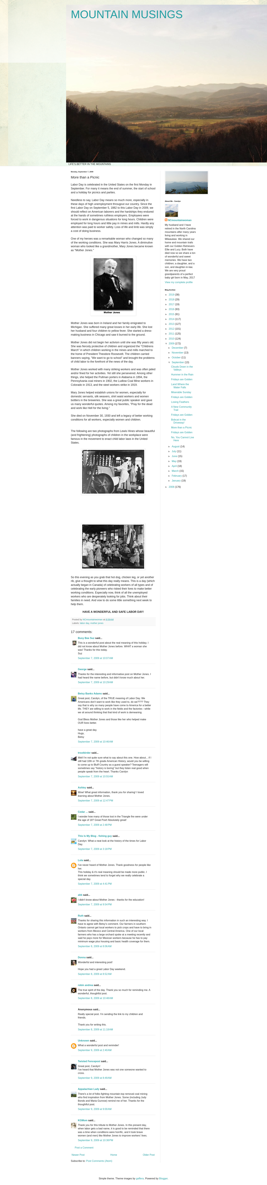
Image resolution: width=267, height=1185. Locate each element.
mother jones (96, 623)
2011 (172, 333)
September (178, 362)
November (178, 352)
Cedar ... (83, 812)
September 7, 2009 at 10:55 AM (95, 776)
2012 (172, 328)
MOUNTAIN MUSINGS (127, 14)
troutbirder (84, 752)
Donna (82, 957)
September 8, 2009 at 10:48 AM (95, 998)
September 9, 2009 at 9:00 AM (95, 1109)
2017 (172, 304)
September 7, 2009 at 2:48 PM (95, 825)
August (176, 446)
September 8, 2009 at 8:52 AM (95, 974)
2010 (172, 338)
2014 (172, 319)
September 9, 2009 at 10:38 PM (95, 1140)
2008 (172, 487)
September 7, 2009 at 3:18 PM (95, 849)
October (176, 357)
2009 (172, 343)
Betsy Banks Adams (90, 693)
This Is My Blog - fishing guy (95, 836)
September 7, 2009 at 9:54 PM (95, 904)
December (178, 347)
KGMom (82, 1120)
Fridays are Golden (181, 379)
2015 (172, 314)
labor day (84, 623)
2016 (172, 309)
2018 (172, 299)
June (175, 456)
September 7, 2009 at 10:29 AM (95, 682)
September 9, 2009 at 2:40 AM (95, 1050)
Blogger (163, 1178)
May (174, 461)
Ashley (82, 787)
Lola (80, 860)
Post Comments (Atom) (99, 1161)
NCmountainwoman (179, 220)
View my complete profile (179, 282)
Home (113, 1155)
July (174, 451)
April (174, 466)
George (82, 669)
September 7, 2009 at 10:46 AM (95, 741)
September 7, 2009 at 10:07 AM (95, 658)
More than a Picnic (181, 427)
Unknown (83, 1040)
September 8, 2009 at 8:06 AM (95, 946)
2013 (172, 324)
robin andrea (85, 985)
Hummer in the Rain (182, 374)
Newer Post (78, 1155)
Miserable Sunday (181, 392)
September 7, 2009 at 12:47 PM (95, 800)
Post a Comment (84, 1147)
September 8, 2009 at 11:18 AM (95, 1029)
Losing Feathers (180, 402)
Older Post (149, 1155)
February (177, 475)
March (175, 471)
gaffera (140, 1178)
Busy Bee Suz (86, 638)
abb (80, 895)
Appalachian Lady (88, 1089)
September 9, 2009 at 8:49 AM (95, 1078)
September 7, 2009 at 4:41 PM (95, 883)
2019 (172, 294)
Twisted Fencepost (89, 1061)
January (176, 480)
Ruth (81, 915)
